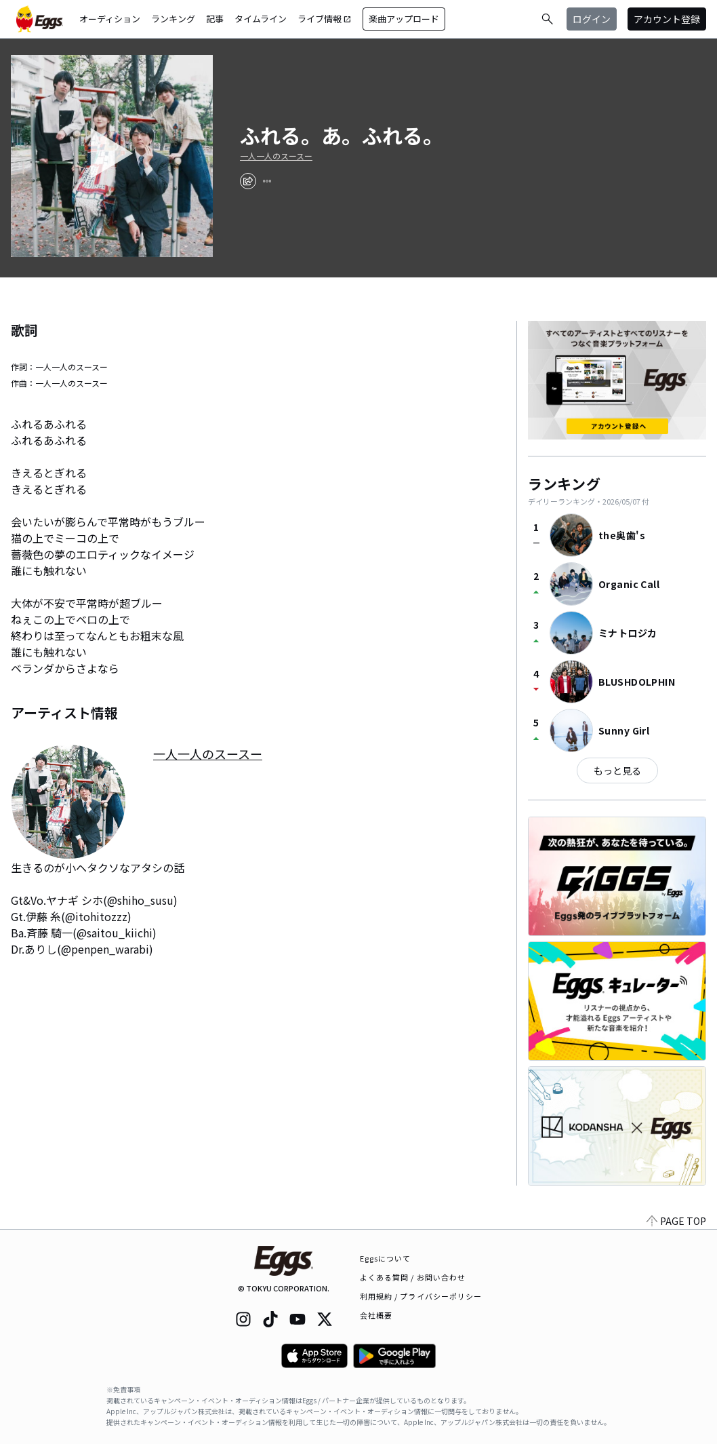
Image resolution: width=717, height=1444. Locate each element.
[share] (248, 181)
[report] (267, 181)
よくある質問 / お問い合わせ (413, 1277)
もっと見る (617, 770)
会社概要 (376, 1315)
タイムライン (260, 18)
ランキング (173, 18)
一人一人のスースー (276, 156)
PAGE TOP (676, 1221)
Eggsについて (385, 1258)
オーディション (109, 18)
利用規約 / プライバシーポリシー (421, 1296)
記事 (215, 18)
